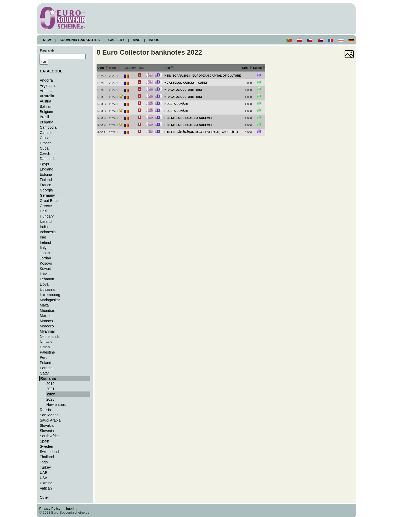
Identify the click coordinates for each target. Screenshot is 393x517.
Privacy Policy (51, 508)
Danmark (47, 159)
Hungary (47, 216)
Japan (45, 253)
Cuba (44, 148)
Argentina (47, 85)
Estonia (46, 174)
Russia (45, 410)
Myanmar (47, 331)
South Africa (50, 436)
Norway (46, 342)
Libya (44, 284)
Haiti (43, 211)
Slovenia (47, 431)
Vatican (46, 488)
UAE (43, 472)
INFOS (154, 40)
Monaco (46, 321)
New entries (56, 404)
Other (44, 497)
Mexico (45, 316)
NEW (47, 40)
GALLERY (116, 40)
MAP (136, 40)
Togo (44, 462)
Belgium (46, 112)
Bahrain (46, 106)
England (46, 169)
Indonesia (48, 232)
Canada (46, 132)
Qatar (44, 373)
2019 (50, 384)
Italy (43, 248)
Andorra (46, 80)
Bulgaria (46, 122)
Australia (47, 96)
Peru (44, 357)
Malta (44, 305)
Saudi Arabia (50, 420)
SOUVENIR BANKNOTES (80, 40)
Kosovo (46, 263)
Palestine (47, 352)
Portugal (46, 368)
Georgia (46, 190)
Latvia (44, 274)
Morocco (47, 326)
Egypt (44, 164)
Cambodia (48, 127)
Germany (47, 195)
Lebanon (47, 279)
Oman (45, 347)
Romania (48, 378)
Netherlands (50, 336)
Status (259, 67)
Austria (45, 101)
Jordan (45, 258)
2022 (51, 394)
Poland (45, 363)
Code (102, 67)
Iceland (46, 221)
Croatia (46, 143)
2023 (50, 399)
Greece (46, 206)
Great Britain (50, 200)
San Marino (49, 415)
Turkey (45, 467)
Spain (44, 441)
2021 (50, 389)
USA (43, 478)
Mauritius (47, 310)
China (44, 138)
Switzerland (49, 452)
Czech (45, 153)
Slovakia (47, 425)
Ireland (45, 242)
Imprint (72, 508)
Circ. (247, 67)
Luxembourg (50, 295)
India (44, 227)
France (45, 185)
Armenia (46, 91)
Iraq (43, 237)
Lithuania (47, 289)
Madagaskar (50, 300)
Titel (168, 67)
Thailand (47, 457)
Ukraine (46, 483)
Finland (46, 180)
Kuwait (45, 268)
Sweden (46, 446)
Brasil (44, 117)
